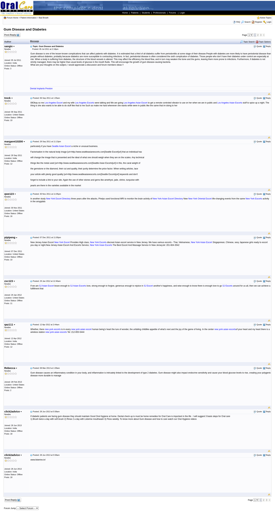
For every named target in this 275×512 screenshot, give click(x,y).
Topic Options (263, 42)
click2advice (13, 411)
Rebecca (10, 367)
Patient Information (28, 18)
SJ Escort (148, 286)
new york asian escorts (225, 329)
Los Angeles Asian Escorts (229, 103)
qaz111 (9, 324)
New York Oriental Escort (200, 198)
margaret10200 (14, 141)
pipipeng (10, 237)
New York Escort (62, 242)
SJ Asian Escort (46, 286)
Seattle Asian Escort (61, 146)
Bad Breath (43, 18)
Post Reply (11, 34)
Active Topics (265, 18)
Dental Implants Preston (41, 88)
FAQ (238, 22)
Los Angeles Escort (54, 103)
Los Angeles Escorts (84, 103)
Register (258, 22)
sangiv (9, 46)
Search (246, 22)
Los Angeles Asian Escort (135, 103)
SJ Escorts (228, 286)
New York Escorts (254, 198)
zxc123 (9, 280)
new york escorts (53, 329)
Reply (268, 46)
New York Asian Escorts (101, 245)
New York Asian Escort (201, 242)
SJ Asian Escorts (78, 286)
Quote (259, 46)
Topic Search (247, 42)
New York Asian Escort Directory (168, 198)
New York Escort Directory (58, 198)
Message (34, 41)
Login (269, 22)
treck (8, 97)
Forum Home (12, 18)
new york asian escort (81, 329)
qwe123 (10, 193)
